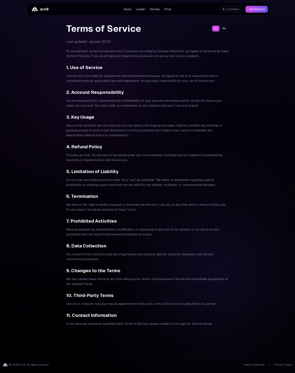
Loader (140, 9)
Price (167, 9)
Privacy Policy (283, 364)
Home (128, 9)
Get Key (155, 9)
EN (215, 28)
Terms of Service (254, 364)
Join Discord (257, 9)
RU (224, 28)
